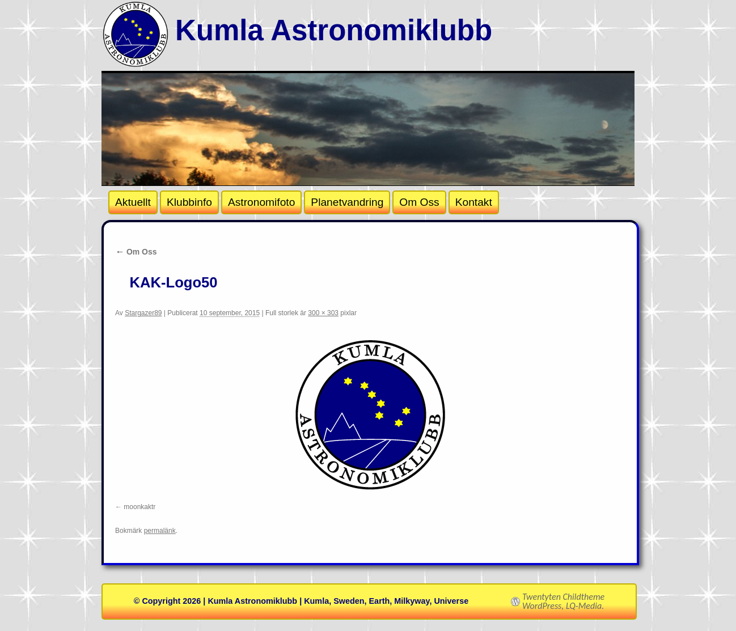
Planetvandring (347, 202)
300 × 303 (323, 313)
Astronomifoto (261, 202)
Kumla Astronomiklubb (333, 30)
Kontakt (473, 202)
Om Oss (419, 202)
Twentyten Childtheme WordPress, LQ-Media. (563, 601)
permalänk (160, 531)
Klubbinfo (189, 202)
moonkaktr (139, 507)
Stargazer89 (143, 313)
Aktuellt (133, 202)
